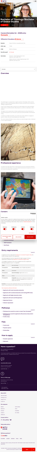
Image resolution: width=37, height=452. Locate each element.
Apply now (4, 25)
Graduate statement (9, 240)
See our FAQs (3, 383)
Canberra (2, 412)
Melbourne (3, 414)
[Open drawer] (33, 449)
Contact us (3, 401)
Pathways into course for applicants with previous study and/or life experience (18, 314)
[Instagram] (3, 420)
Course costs (6, 325)
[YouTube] (6, 420)
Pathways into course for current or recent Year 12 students (17, 311)
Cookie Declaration (27, 221)
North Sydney (17, 406)
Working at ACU (4, 397)
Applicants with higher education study (12, 295)
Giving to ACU (3, 399)
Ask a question (4, 387)
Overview (3, 69)
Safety (21, 438)
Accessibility (3, 438)
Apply (27, 449)
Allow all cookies (30, 236)
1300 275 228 (5, 388)
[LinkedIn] (5, 420)
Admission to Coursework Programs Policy (24, 254)
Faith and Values (4, 395)
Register (13, 25)
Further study (6, 316)
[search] (33, 1)
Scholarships (6, 330)
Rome (16, 408)
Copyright (8, 438)
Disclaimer (13, 438)
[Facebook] (1, 420)
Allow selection (18, 236)
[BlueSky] (10, 420)
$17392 (11, 52)
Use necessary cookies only (6, 237)
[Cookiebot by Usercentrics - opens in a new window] (31, 213)
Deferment (5, 341)
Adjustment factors (7, 300)
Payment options (7, 327)
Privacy (17, 438)
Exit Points (6, 245)
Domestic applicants (8, 338)
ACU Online (17, 412)
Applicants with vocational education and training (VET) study (18, 292)
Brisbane (2, 410)
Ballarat (2, 406)
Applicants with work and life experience (12, 297)
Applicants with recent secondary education (13, 290)
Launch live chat (4, 368)
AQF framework (7, 242)
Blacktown (3, 408)
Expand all (33, 252)
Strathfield (17, 410)
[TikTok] (8, 420)
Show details (31, 232)
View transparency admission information (9, 287)
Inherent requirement (8, 302)
